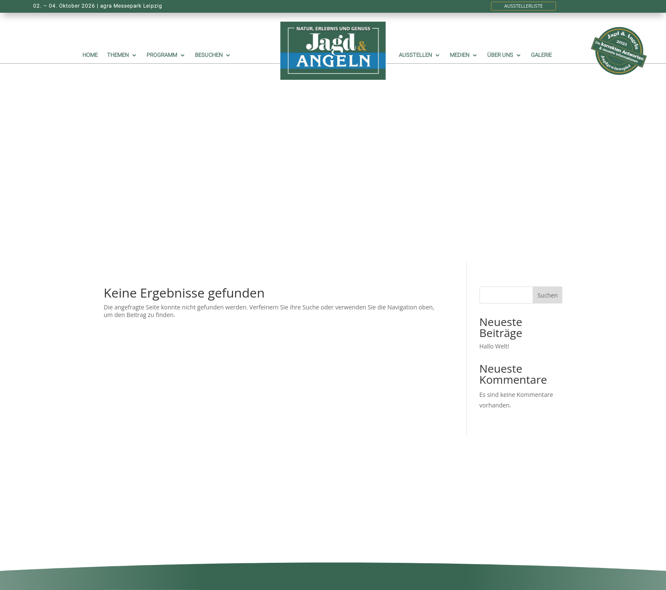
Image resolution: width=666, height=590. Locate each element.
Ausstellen (415, 55)
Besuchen (209, 55)
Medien (459, 55)
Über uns (500, 55)
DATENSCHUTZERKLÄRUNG (263, 481)
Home (90, 55)
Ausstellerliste (523, 6)
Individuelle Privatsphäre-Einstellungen (260, 523)
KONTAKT (238, 441)
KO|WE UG (547, 579)
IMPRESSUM (242, 434)
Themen (118, 55)
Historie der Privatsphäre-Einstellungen (260, 501)
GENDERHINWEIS (248, 449)
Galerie (541, 55)
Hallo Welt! (494, 164)
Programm (162, 55)
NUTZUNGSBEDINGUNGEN (262, 489)
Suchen (547, 114)
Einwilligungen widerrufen (260, 512)
